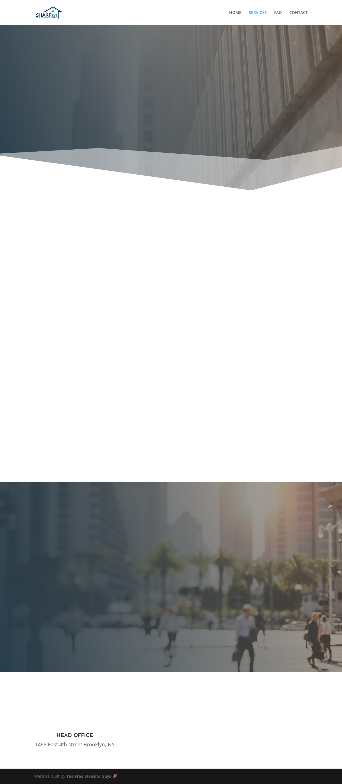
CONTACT (298, 13)
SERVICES (258, 13)
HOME (235, 13)
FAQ (278, 13)
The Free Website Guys (88, 776)
